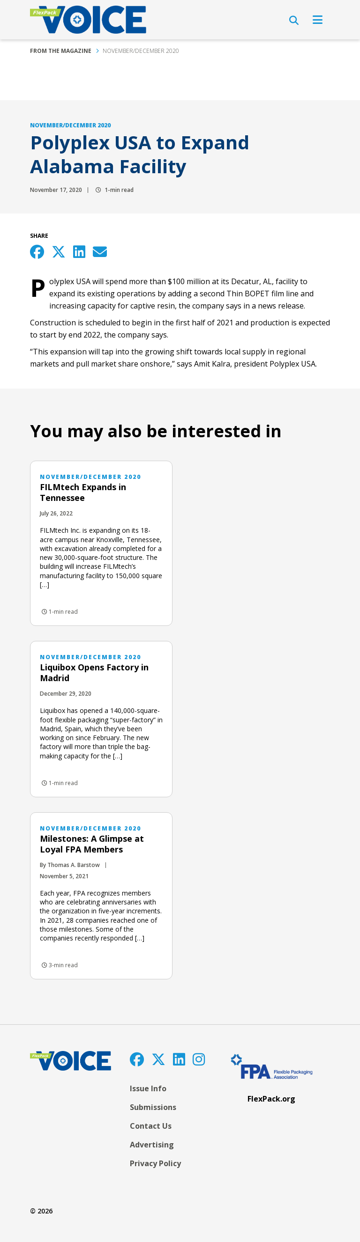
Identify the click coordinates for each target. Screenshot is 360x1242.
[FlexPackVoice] (88, 19)
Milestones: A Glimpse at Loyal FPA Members (92, 844)
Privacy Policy (155, 1163)
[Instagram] (199, 1059)
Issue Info (148, 1088)
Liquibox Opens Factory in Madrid (94, 672)
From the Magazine (60, 51)
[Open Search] (294, 20)
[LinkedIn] (179, 1059)
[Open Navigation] (317, 20)
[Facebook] (137, 1059)
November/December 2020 (141, 51)
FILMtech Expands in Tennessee (83, 492)
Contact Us (151, 1126)
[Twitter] (158, 1059)
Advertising (152, 1144)
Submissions (153, 1107)
